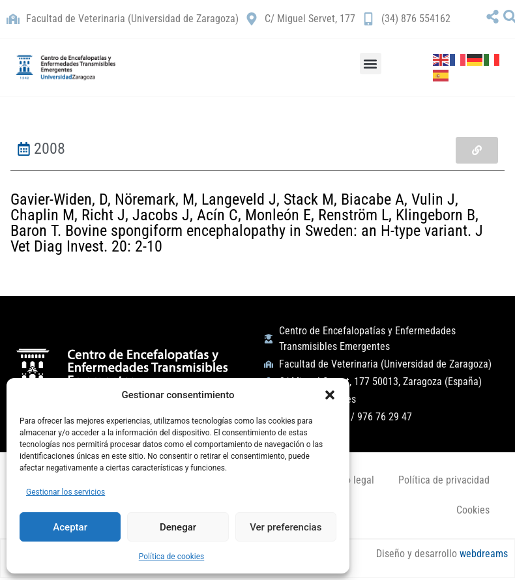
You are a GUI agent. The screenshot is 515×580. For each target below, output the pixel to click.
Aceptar (70, 527)
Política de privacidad (443, 480)
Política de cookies (172, 556)
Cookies (472, 510)
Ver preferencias (285, 527)
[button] (329, 394)
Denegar (178, 527)
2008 (49, 148)
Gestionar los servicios (65, 492)
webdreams (482, 554)
